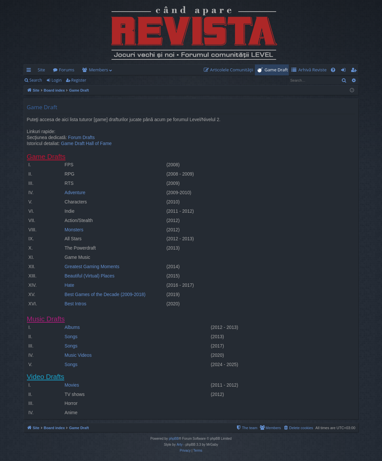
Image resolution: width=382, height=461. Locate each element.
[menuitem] (230, 69)
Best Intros (76, 303)
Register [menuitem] (354, 71)
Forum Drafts (81, 137)
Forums (66, 70)
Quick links (30, 71)
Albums (72, 327)
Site (41, 70)
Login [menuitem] (344, 71)
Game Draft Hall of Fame (86, 143)
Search (36, 80)
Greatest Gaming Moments (92, 266)
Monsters (74, 229)
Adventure (75, 192)
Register (78, 80)
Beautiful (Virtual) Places (90, 275)
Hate (69, 285)
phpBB (174, 438)
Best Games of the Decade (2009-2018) (105, 294)
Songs (71, 336)
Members (98, 70)
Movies (72, 385)
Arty (180, 444)
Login (56, 80)
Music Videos (78, 355)
